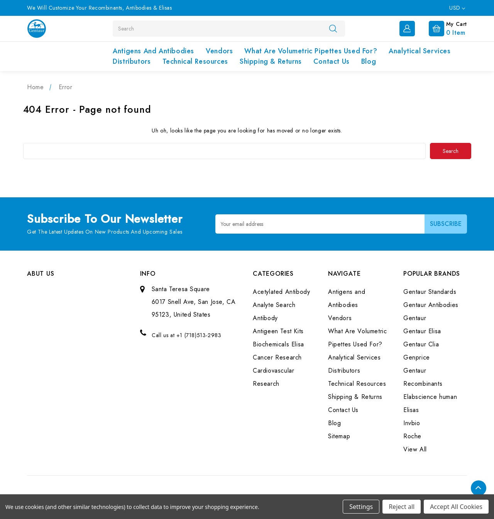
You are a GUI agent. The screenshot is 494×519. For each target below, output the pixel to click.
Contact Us (331, 61)
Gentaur (414, 317)
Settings (361, 506)
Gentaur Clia (421, 343)
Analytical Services (419, 51)
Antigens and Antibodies (153, 51)
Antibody (265, 317)
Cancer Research (277, 357)
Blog (368, 61)
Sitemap (339, 435)
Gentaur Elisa (422, 330)
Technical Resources (195, 61)
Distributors (132, 61)
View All (415, 448)
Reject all (401, 506)
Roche (412, 435)
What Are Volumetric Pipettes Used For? (310, 51)
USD (457, 8)
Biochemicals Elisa (278, 343)
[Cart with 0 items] (441, 28)
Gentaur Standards (429, 291)
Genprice (416, 357)
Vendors (219, 51)
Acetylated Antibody (281, 291)
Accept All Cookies (456, 506)
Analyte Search (274, 304)
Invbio (411, 422)
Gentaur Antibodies (430, 304)
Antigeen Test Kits (278, 330)
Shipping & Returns (271, 61)
